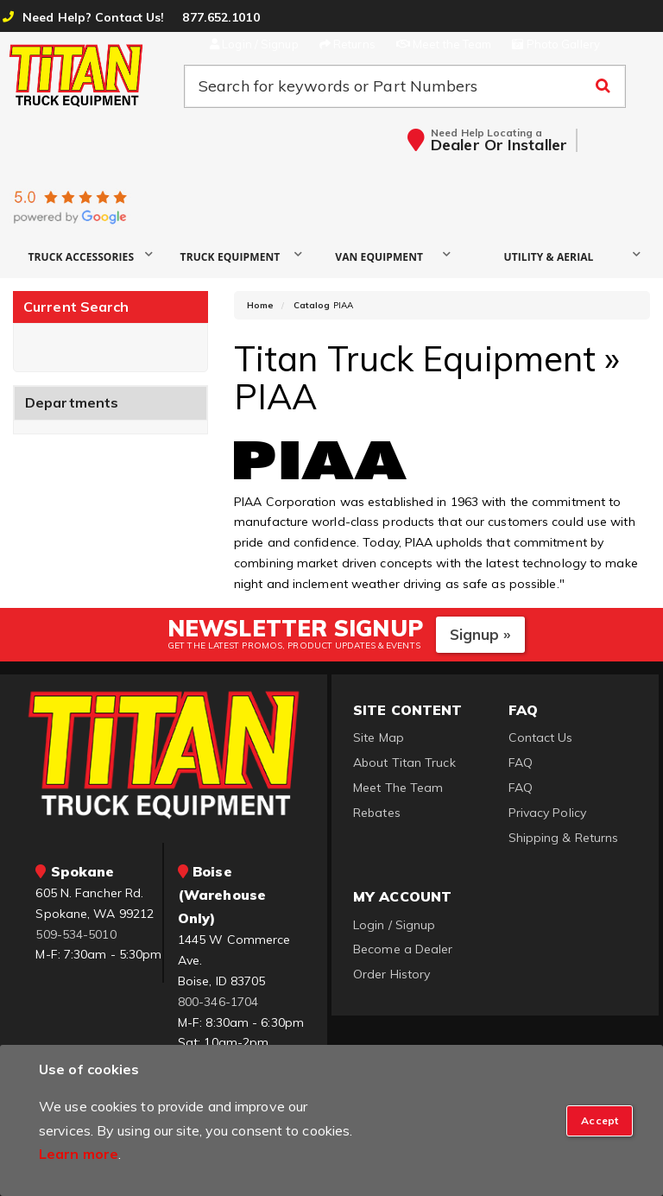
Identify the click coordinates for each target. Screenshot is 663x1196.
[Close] (599, 1120)
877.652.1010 (220, 17)
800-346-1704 (218, 1001)
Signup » (480, 634)
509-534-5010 (75, 934)
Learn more (78, 1153)
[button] (87, 256)
